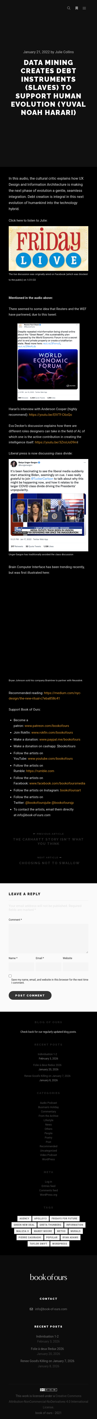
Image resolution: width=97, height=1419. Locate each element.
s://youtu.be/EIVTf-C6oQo (53, 415)
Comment (15, 919)
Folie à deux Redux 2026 (47, 1065)
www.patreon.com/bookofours (47, 726)
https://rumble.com (40, 771)
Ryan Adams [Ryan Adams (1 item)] (71, 1237)
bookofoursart (70, 790)
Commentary (48, 1111)
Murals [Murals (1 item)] (76, 1231)
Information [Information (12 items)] (74, 1225)
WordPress (48, 1159)
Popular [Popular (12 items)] (52, 1237)
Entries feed (48, 1186)
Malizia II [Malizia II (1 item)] (22, 1231)
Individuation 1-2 (47, 1054)
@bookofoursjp (63, 803)
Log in (48, 1181)
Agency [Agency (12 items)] (24, 1218)
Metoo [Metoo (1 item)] (61, 1231)
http (32, 415)
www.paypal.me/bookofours (59, 739)
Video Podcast (48, 1155)
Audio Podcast (48, 1102)
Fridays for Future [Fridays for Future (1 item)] (64, 1218)
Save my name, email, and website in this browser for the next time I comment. (49, 981)
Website (67, 958)
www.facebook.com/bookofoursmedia (57, 783)
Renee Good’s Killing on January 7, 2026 (47, 1076)
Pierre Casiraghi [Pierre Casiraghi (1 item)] (30, 1237)
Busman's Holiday (48, 1107)
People (49, 1133)
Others (48, 1129)
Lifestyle (49, 1120)
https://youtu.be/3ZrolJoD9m (56, 442)
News (48, 1124)
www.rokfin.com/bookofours (52, 732)
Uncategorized (48, 1150)
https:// (49, 693)
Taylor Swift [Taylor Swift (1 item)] (38, 1244)
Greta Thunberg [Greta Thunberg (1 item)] (50, 1225)
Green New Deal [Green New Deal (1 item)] (24, 1225)
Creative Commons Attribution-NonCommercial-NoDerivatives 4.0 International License (48, 1401)
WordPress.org (48, 1194)
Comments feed (48, 1190)
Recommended (48, 1146)
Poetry (48, 1137)
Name (13, 958)
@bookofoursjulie (38, 803)
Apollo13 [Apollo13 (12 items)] (40, 1218)
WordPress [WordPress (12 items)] (59, 1244)
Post (48, 1142)
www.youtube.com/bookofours (50, 759)
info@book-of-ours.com (48, 1309)
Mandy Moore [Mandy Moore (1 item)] (43, 1231)
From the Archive (48, 1115)
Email (40, 958)
